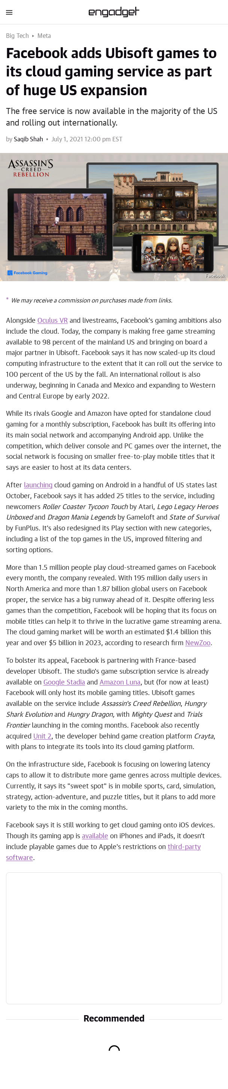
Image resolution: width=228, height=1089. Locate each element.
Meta (44, 36)
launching (38, 485)
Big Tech (17, 36)
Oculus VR (52, 321)
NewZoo (197, 643)
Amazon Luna (120, 682)
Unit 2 (42, 736)
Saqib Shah (28, 139)
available (95, 836)
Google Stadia (64, 682)
